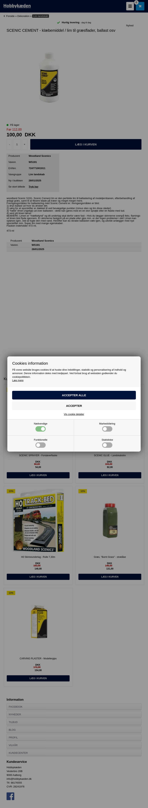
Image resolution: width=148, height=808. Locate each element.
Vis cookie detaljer (74, 414)
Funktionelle (40, 443)
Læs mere (18, 380)
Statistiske (107, 443)
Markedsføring (107, 427)
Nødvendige (40, 427)
